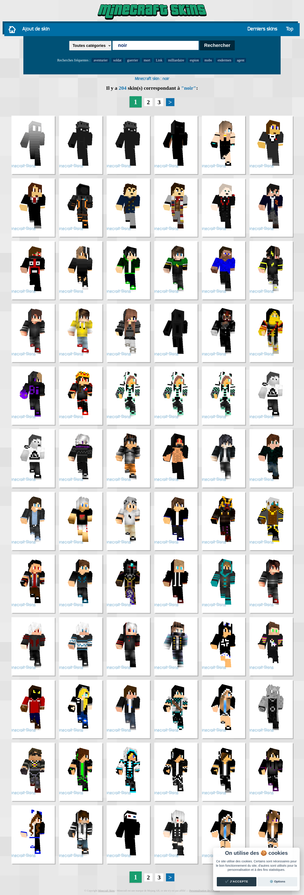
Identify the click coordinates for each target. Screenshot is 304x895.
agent (240, 60)
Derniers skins (262, 29)
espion (194, 60)
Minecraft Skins (106, 890)
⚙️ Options (277, 881)
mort (147, 60)
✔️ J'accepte (236, 881)
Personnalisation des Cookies (204, 890)
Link (159, 60)
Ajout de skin (36, 29)
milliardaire (176, 60)
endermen (224, 60)
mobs (208, 60)
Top (289, 29)
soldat (117, 60)
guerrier (132, 60)
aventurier (100, 60)
